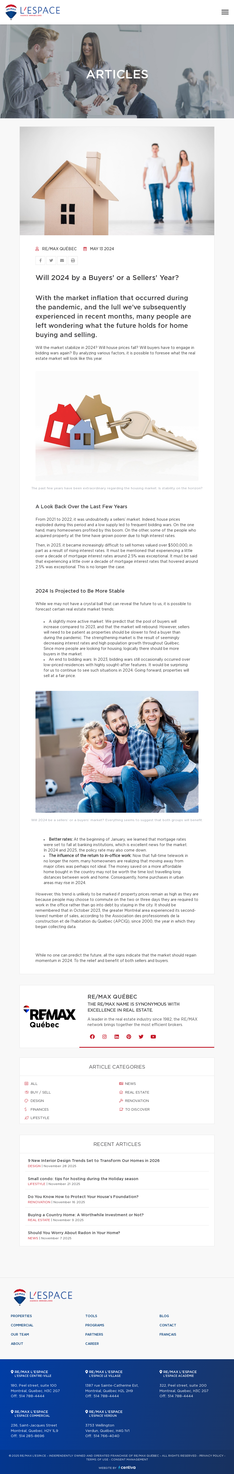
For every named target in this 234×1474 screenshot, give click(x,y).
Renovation (134, 1101)
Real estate (134, 1092)
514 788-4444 (31, 1396)
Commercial (22, 1325)
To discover (134, 1109)
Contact (168, 1325)
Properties (21, 1316)
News (127, 1084)
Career (92, 1343)
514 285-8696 (31, 1436)
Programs (94, 1325)
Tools (91, 1316)
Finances (37, 1109)
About (17, 1343)
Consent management (129, 1459)
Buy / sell (38, 1092)
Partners (94, 1334)
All (31, 1084)
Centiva (127, 1467)
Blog (164, 1316)
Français (168, 1334)
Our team (20, 1334)
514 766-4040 (106, 1436)
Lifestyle (37, 1118)
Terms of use (97, 1459)
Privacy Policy (211, 1455)
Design (34, 1101)
